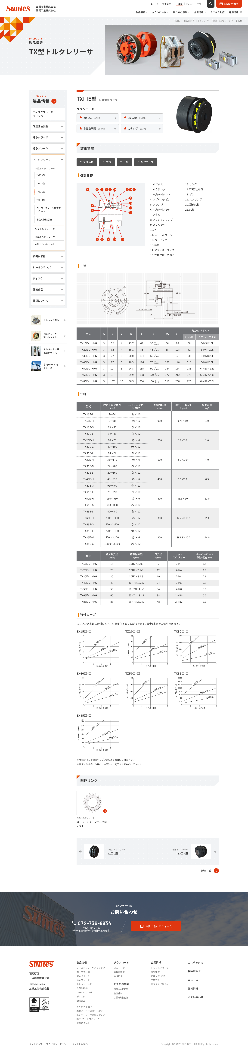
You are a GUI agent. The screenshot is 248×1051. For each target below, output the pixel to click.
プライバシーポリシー (57, 1044)
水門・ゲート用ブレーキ (88, 1018)
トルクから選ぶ (84, 1006)
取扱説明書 (119, 971)
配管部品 (81, 1000)
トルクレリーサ (84, 984)
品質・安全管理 (121, 997)
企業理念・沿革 (158, 976)
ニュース (155, 3)
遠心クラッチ (83, 976)
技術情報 (166, 3)
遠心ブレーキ (83, 980)
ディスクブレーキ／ (91, 967)
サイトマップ (35, 1044)
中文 (199, 4)
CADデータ (119, 967)
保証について (83, 1022)
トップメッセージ (160, 967)
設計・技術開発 (121, 989)
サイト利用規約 (80, 1044)
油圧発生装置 (83, 971)
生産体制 (118, 993)
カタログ (118, 976)
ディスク (81, 996)
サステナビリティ (159, 984)
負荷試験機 (82, 988)
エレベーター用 (91, 1014)
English (189, 4)
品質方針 (155, 980)
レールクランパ (84, 992)
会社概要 (155, 971)
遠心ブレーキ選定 (90, 1010)
